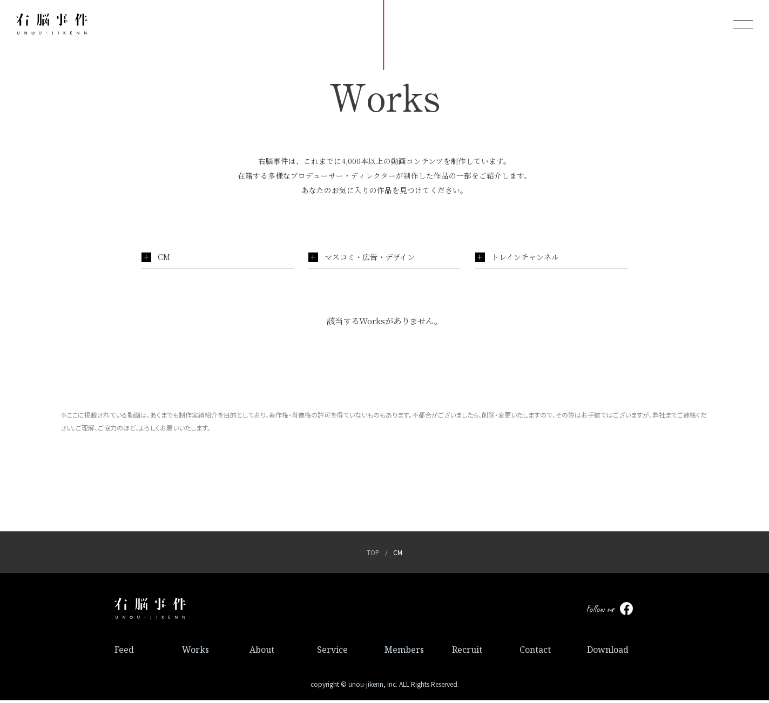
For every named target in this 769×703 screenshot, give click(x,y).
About (261, 652)
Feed (124, 652)
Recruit (467, 652)
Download (608, 652)
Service (332, 652)
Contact (535, 652)
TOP (373, 554)
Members (404, 652)
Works (195, 652)
